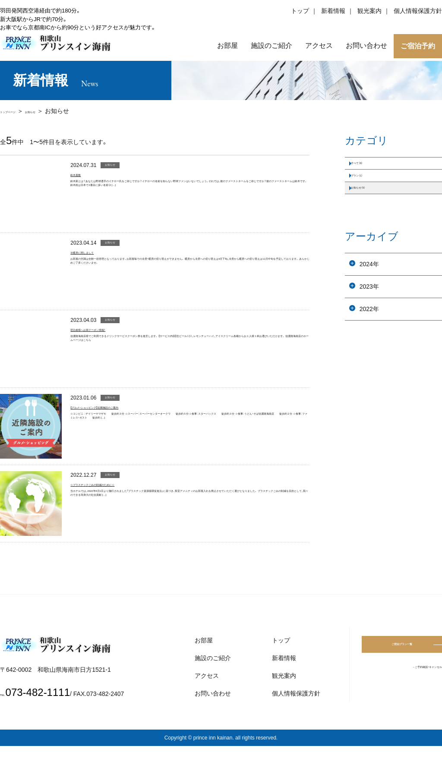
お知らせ (58, 110)
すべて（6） (367, 168)
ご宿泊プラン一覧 (402, 671)
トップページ (18, 110)
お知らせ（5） (370, 213)
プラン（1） (367, 190)
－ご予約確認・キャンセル (407, 695)
